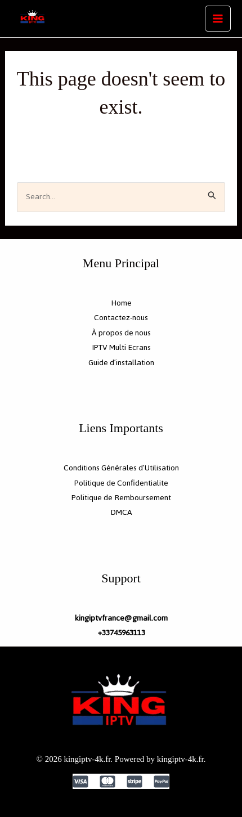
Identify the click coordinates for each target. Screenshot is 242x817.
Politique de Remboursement (121, 497)
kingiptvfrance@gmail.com (121, 618)
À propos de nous (121, 332)
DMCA (121, 512)
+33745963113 (121, 632)
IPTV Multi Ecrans (121, 347)
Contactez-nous (121, 317)
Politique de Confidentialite (121, 483)
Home (121, 303)
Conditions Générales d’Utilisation (121, 467)
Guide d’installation (121, 362)
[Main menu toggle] (218, 19)
